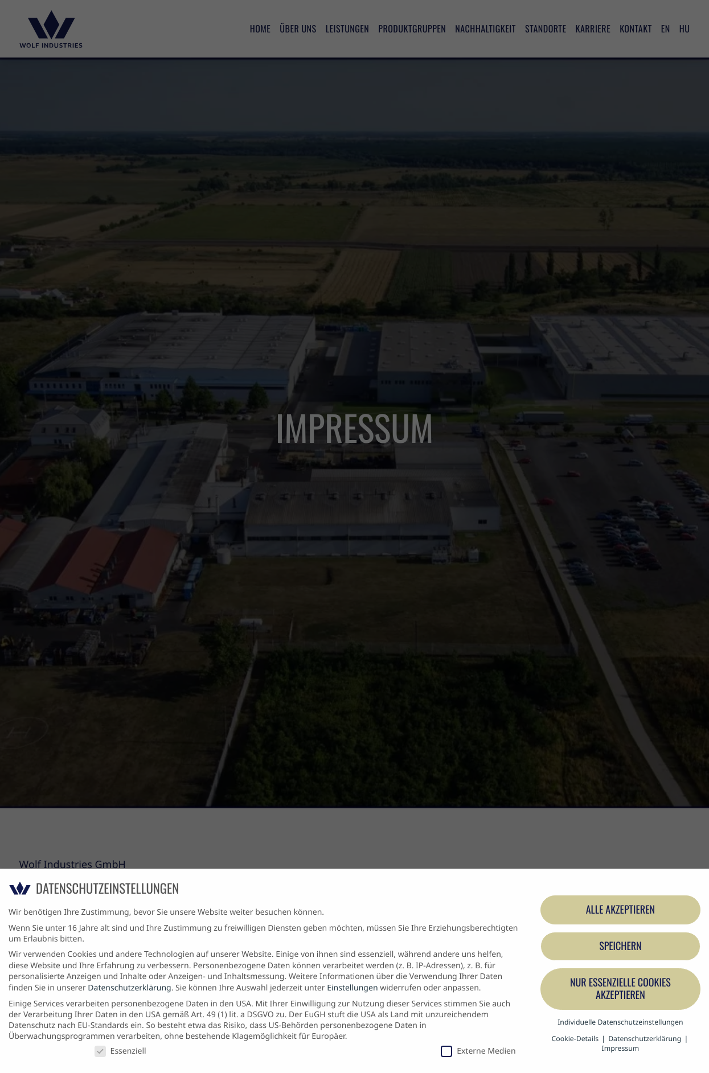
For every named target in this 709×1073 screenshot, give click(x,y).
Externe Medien (478, 1051)
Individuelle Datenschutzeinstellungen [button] (620, 1022)
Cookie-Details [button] (576, 1038)
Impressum (621, 1048)
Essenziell (120, 1051)
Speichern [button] (620, 946)
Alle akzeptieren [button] (620, 909)
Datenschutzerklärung (129, 987)
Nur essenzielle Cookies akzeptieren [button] (620, 988)
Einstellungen (352, 987)
